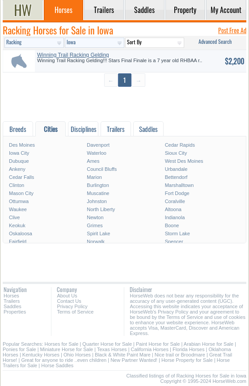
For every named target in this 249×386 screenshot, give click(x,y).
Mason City (21, 193)
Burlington (98, 185)
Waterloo (96, 153)
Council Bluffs (102, 169)
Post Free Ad (232, 30)
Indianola (175, 217)
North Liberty (101, 209)
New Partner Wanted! (133, 360)
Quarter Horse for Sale (107, 344)
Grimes (94, 225)
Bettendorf (176, 177)
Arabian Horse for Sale (208, 344)
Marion (94, 177)
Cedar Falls (21, 177)
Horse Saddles (57, 365)
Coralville (175, 201)
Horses (11, 295)
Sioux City (176, 153)
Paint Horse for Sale (158, 344)
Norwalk (96, 241)
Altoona (173, 209)
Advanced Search (215, 41)
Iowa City (19, 153)
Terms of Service (75, 311)
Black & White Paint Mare (123, 354)
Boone (172, 225)
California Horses (150, 349)
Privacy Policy (72, 306)
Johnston (97, 201)
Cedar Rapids (180, 145)
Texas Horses (112, 349)
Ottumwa (19, 201)
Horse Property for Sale (187, 360)
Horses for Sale (62, 344)
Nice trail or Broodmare (180, 354)
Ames (93, 161)
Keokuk (17, 225)
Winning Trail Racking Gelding (73, 55)
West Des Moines (184, 161)
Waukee (18, 209)
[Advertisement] (124, 103)
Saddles (12, 306)
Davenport (98, 145)
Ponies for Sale (19, 349)
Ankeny (17, 169)
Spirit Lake (98, 233)
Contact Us (69, 301)
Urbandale (176, 169)
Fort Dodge (177, 193)
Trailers (12, 301)
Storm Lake (177, 233)
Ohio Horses (77, 354)
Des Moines (22, 145)
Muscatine (98, 193)
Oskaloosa (20, 233)
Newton (95, 217)
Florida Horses (189, 349)
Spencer (174, 241)
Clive (14, 217)
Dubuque (19, 161)
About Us (67, 295)
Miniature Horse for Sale (66, 349)
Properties (15, 311)
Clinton (16, 185)
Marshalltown (179, 185)
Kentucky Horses (40, 354)
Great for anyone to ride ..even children (63, 360)
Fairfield (17, 241)
